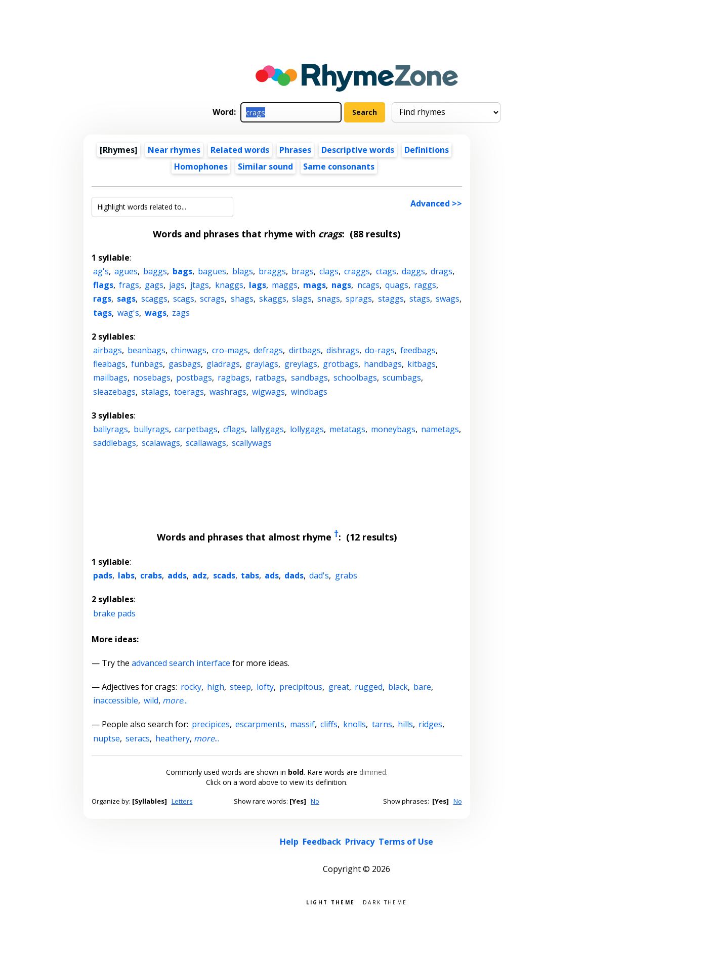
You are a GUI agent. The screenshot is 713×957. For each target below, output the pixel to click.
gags (154, 284)
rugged (369, 686)
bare (422, 686)
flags (103, 284)
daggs (413, 271)
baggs (155, 271)
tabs (250, 575)
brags (302, 271)
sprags (359, 298)
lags (257, 284)
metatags (347, 429)
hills (405, 724)
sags (126, 298)
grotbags (340, 363)
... (175, 700)
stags (419, 298)
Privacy (359, 841)
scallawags (206, 442)
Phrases (295, 149)
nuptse (106, 738)
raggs (425, 284)
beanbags (146, 350)
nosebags (152, 377)
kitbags (421, 363)
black (398, 686)
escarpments (259, 724)
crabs (151, 575)
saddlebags (114, 442)
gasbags (185, 363)
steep (240, 686)
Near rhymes (174, 149)
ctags (386, 271)
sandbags (309, 377)
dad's (319, 575)
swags (447, 298)
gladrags (223, 363)
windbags (309, 391)
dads (294, 575)
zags (181, 312)
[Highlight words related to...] (162, 207)
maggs (285, 284)
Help (289, 841)
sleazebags (114, 391)
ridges (430, 724)
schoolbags (355, 377)
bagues (212, 271)
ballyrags (110, 429)
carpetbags (196, 429)
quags (396, 284)
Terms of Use (406, 841)
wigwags (268, 391)
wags (155, 312)
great (338, 686)
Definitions (426, 149)
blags (242, 271)
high (215, 686)
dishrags (342, 350)
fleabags (109, 363)
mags (314, 284)
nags (341, 284)
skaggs (272, 298)
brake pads (114, 613)
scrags (212, 298)
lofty (265, 686)
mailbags (110, 377)
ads (272, 575)
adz (199, 575)
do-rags (380, 350)
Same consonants (338, 166)
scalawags (161, 442)
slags (302, 298)
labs (126, 575)
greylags (300, 363)
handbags (383, 363)
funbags (147, 363)
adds (177, 575)
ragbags (233, 377)
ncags (368, 284)
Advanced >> (436, 203)
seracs (137, 738)
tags (102, 312)
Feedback (322, 841)
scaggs (154, 298)
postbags (194, 377)
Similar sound (265, 166)
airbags (107, 350)
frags (129, 284)
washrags (227, 391)
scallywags (252, 442)
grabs (346, 575)
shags (242, 298)
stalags (155, 391)
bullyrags (151, 429)
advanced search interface (181, 663)
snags (328, 298)
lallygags (267, 429)
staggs (391, 298)
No (315, 801)
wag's (128, 312)
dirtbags (305, 350)
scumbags (402, 377)
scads (224, 575)
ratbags (270, 377)
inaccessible (115, 700)
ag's (101, 271)
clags (329, 271)
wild (151, 700)
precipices (211, 724)
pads (102, 575)
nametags (440, 429)
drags (441, 271)
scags (183, 298)
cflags (234, 429)
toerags (189, 391)
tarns (382, 724)
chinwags (188, 350)
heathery (172, 738)
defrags (268, 350)
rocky (191, 686)
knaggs (229, 284)
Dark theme (385, 901)
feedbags (418, 350)
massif (302, 724)
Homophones (201, 166)
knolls (354, 724)
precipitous (300, 686)
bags (182, 271)
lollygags (307, 429)
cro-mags (230, 350)
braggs (272, 271)
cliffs (329, 724)
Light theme (330, 901)
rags (102, 298)
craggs (357, 271)
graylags (261, 363)
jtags (199, 284)
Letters (182, 801)
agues (126, 271)
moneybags (393, 429)
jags (177, 284)
